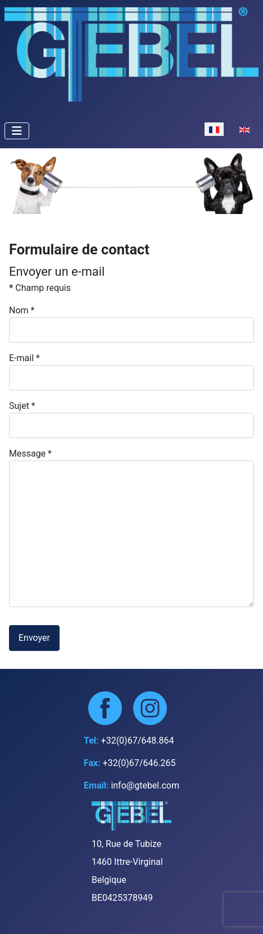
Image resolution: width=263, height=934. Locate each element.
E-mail (24, 358)
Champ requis (40, 288)
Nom (21, 310)
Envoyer (34, 637)
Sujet (22, 405)
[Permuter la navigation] (16, 130)
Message (30, 453)
